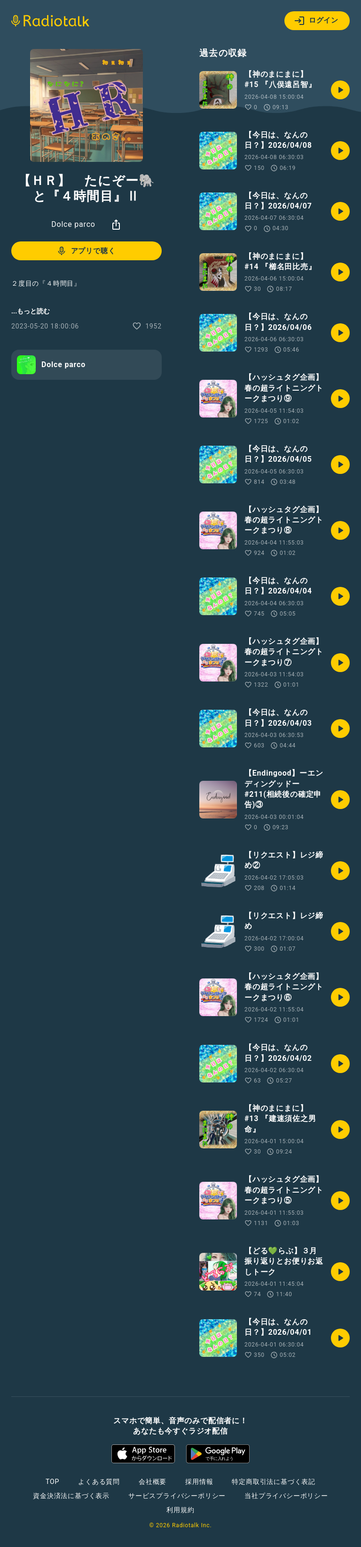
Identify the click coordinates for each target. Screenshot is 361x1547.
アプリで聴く (86, 250)
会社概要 (152, 1481)
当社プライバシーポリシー (286, 1495)
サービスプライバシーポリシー (177, 1495)
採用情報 (199, 1481)
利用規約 (180, 1510)
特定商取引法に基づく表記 (273, 1481)
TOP (52, 1481)
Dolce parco (73, 224)
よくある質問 (99, 1481)
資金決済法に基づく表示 (71, 1495)
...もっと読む (30, 311)
